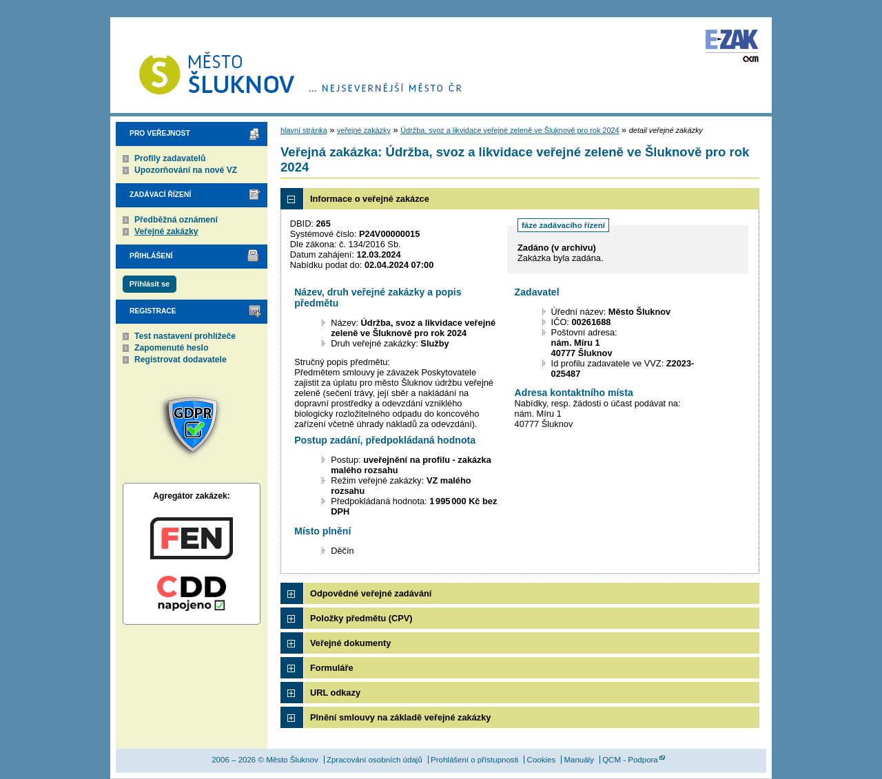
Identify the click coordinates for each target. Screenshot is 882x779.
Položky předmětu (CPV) (361, 618)
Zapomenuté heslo (171, 348)
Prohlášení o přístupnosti (474, 760)
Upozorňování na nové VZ (185, 170)
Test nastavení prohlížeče (185, 336)
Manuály (579, 760)
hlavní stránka (303, 130)
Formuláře (331, 668)
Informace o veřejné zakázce (369, 199)
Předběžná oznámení (176, 220)
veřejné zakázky (364, 130)
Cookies (541, 760)
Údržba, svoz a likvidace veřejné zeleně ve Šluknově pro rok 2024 (509, 130)
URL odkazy (335, 692)
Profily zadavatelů (169, 158)
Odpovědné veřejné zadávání (370, 593)
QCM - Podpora (630, 760)
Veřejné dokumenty (350, 643)
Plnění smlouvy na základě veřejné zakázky (400, 717)
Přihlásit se (150, 284)
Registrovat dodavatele (180, 359)
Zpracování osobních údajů (374, 760)
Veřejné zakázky (166, 231)
